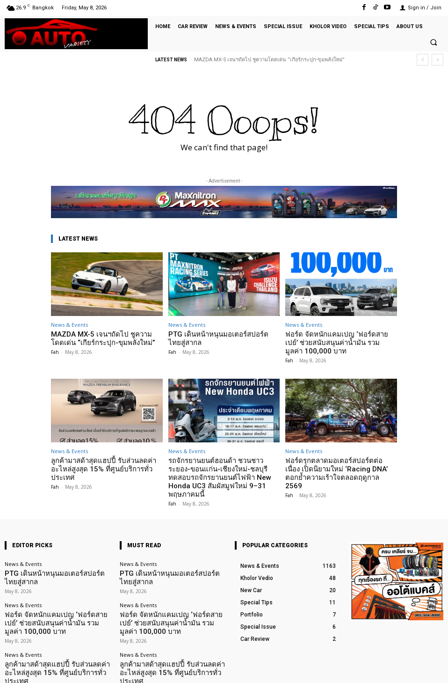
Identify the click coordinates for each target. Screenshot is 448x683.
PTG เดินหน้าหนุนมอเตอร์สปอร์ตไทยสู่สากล (55, 548)
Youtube (432, 668)
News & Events (69, 324)
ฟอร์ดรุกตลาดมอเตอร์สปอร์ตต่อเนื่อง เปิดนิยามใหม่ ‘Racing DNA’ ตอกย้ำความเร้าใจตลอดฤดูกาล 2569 (338, 456)
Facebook (342, 668)
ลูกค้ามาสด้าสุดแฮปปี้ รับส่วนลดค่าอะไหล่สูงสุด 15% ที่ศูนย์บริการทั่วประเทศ (105, 453)
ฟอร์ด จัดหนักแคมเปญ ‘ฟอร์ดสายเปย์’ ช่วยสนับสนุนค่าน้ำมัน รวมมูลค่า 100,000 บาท (340, 337)
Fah (55, 349)
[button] (433, 42)
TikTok (388, 668)
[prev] (422, 60)
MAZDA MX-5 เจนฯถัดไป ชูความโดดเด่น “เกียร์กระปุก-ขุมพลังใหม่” (269, 60)
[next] (437, 60)
